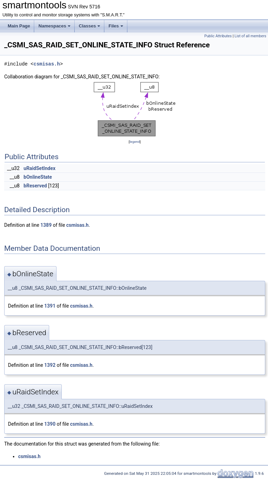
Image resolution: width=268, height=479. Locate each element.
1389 (46, 225)
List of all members (250, 36)
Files (116, 26)
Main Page (19, 26)
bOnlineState (38, 177)
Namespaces (54, 26)
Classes (89, 26)
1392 (49, 365)
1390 (49, 424)
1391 (49, 306)
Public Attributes (218, 36)
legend (134, 142)
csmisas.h (47, 64)
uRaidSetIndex (39, 168)
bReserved (35, 185)
